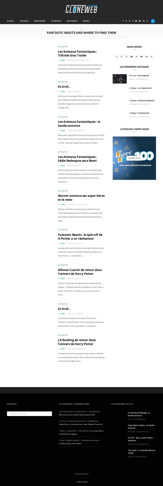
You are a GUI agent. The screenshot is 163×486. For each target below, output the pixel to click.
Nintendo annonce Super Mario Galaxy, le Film (77, 413)
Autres (86, 21)
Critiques (24, 21)
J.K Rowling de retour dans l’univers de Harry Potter (78, 341)
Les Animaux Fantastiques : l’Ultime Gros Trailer (78, 53)
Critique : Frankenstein (139, 113)
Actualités (63, 47)
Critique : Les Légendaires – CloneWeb (72, 430)
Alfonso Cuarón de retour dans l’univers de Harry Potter (81, 271)
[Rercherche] (153, 21)
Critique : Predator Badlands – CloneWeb (73, 439)
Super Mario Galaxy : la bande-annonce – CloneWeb (77, 410)
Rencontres (39, 21)
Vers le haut (81, 481)
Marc (63, 60)
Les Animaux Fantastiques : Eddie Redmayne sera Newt (78, 158)
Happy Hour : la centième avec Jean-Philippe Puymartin (81, 423)
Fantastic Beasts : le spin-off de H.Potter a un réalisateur (81, 236)
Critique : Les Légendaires (141, 88)
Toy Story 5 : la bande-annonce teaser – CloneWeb (77, 420)
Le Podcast (56, 21)
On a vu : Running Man (139, 75)
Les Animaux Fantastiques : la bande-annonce (80, 123)
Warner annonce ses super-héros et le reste (78, 197)
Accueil (10, 21)
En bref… (64, 86)
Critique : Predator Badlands (142, 100)
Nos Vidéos (72, 21)
